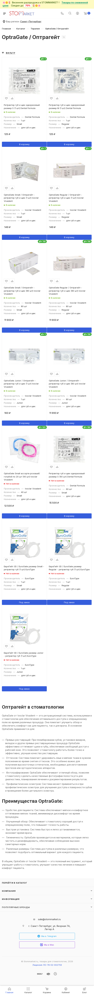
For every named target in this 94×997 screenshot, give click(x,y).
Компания (9, 891)
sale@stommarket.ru (49, 919)
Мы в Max (47, 944)
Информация (11, 899)
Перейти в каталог (14, 882)
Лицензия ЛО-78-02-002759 (47, 965)
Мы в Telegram (47, 936)
